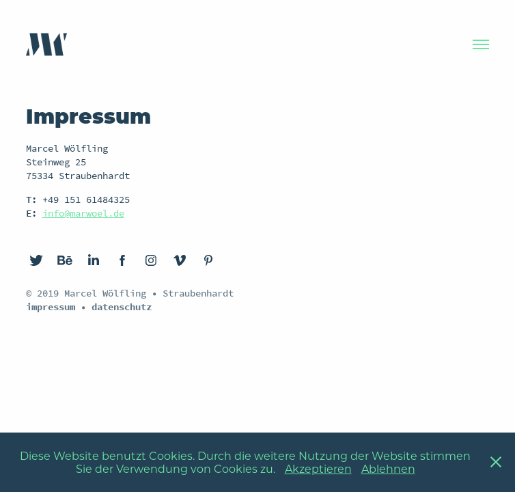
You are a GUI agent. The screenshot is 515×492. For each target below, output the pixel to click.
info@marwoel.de (83, 213)
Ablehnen (388, 468)
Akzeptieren (318, 468)
